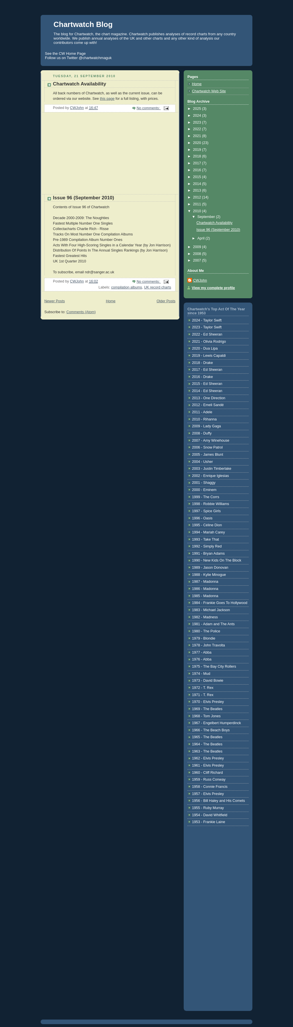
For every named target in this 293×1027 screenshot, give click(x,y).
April (201, 238)
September (206, 217)
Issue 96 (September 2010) (83, 197)
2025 (197, 109)
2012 (197, 197)
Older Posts (166, 301)
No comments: (148, 108)
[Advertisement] (83, 155)
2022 (197, 129)
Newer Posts (54, 301)
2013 (197, 190)
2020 (197, 143)
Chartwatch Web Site (209, 91)
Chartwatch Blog (83, 24)
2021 (197, 136)
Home (111, 301)
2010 (197, 211)
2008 (197, 254)
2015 (197, 177)
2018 (197, 156)
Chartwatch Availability (79, 84)
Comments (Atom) (81, 312)
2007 (197, 260)
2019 (197, 150)
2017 (197, 163)
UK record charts (157, 287)
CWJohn (200, 280)
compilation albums (126, 287)
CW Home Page (72, 53)
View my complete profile (213, 288)
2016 (197, 170)
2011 (197, 204)
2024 (197, 116)
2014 (197, 184)
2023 (197, 122)
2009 (197, 247)
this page (107, 99)
